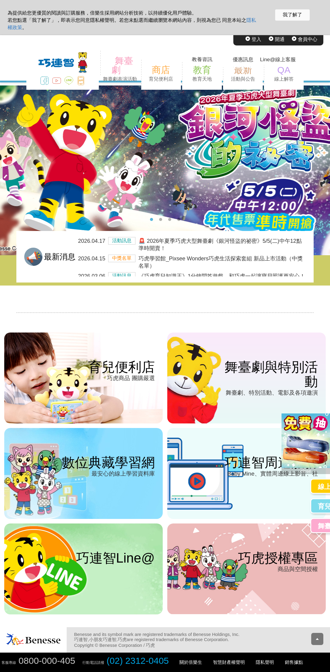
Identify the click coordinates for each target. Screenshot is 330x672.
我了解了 (292, 14)
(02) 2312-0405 (138, 661)
